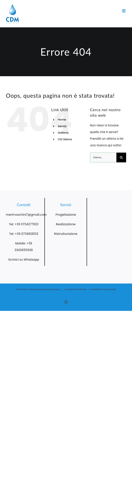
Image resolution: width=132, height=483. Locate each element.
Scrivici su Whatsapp (23, 260)
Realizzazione (66, 224)
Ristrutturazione (65, 234)
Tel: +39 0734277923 (23, 224)
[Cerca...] (103, 157)
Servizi (62, 126)
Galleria (63, 133)
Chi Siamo (65, 139)
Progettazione (65, 215)
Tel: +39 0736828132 (23, 234)
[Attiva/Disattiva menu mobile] (124, 11)
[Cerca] (121, 157)
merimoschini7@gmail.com (26, 215)
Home (62, 120)
